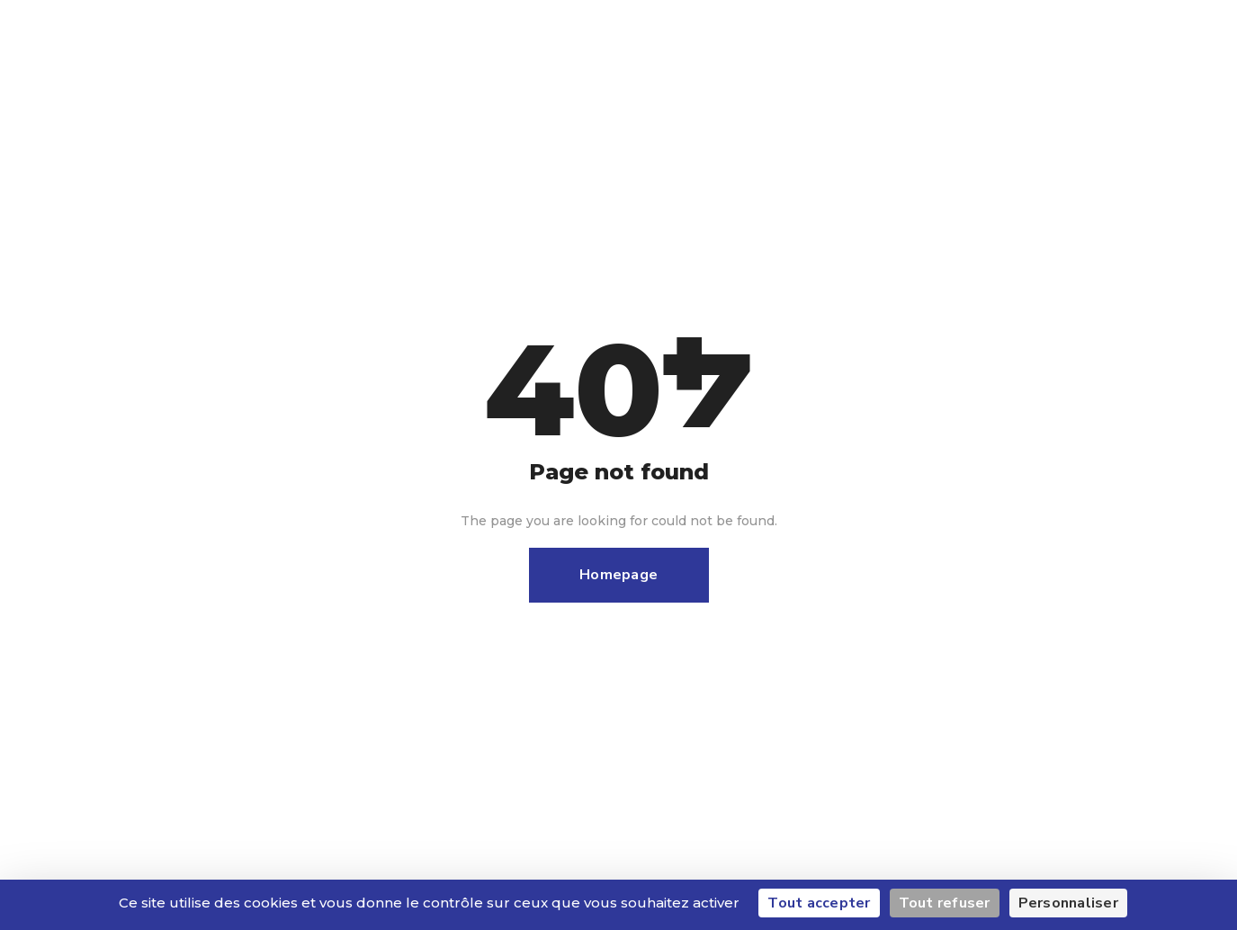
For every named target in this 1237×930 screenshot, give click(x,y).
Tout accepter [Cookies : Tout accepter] (818, 903)
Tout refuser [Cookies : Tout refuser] (944, 903)
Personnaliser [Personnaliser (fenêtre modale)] (1068, 903)
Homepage (618, 575)
